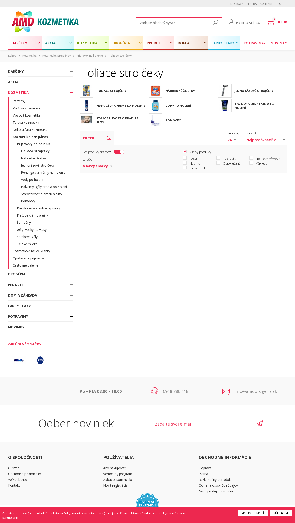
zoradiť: (251, 133)
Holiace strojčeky (120, 55)
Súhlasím (281, 513)
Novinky (279, 43)
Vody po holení (32, 179)
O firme (13, 468)
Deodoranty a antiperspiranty (39, 208)
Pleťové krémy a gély (32, 215)
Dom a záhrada (186, 45)
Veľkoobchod (18, 479)
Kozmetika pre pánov (56, 55)
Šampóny (24, 222)
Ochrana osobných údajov (218, 485)
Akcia (50, 43)
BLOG (279, 4)
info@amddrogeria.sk (255, 391)
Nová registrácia (115, 485)
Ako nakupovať (114, 468)
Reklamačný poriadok (215, 479)
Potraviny (254, 43)
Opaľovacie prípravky (28, 258)
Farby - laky (223, 43)
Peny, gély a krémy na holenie (43, 172)
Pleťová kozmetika (26, 108)
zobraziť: (233, 133)
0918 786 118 (175, 391)
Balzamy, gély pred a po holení (44, 187)
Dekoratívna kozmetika (30, 129)
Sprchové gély (27, 237)
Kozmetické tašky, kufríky (31, 251)
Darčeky (19, 43)
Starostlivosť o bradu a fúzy (41, 194)
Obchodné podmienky (24, 474)
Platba (252, 4)
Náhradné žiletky (33, 158)
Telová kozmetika (26, 122)
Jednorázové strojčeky (37, 165)
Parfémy (19, 101)
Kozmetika (87, 43)
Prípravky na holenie (90, 55)
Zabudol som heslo (117, 479)
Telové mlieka (27, 244)
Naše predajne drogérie (216, 491)
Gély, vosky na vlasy (32, 229)
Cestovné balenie (25, 265)
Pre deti (154, 43)
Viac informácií (253, 513)
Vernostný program (117, 474)
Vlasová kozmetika (27, 115)
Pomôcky (28, 201)
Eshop (12, 55)
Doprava (236, 4)
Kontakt (266, 4)
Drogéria (121, 43)
